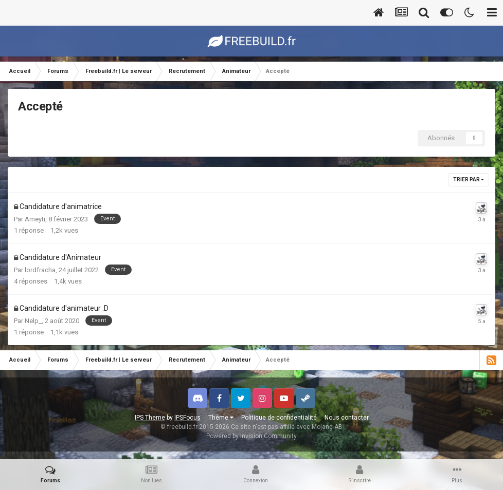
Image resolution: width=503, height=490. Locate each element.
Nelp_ (33, 321)
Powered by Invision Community (251, 436)
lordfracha (40, 270)
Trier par (468, 179)
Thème (220, 417)
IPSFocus (187, 417)
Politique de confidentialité (279, 417)
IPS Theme (150, 417)
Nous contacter (347, 417)
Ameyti (35, 219)
